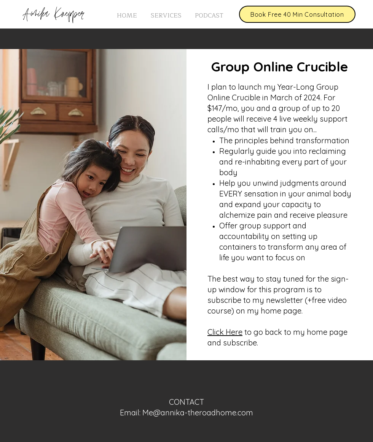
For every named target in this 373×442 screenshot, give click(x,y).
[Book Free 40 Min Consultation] (297, 14)
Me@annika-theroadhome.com (197, 412)
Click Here (224, 332)
